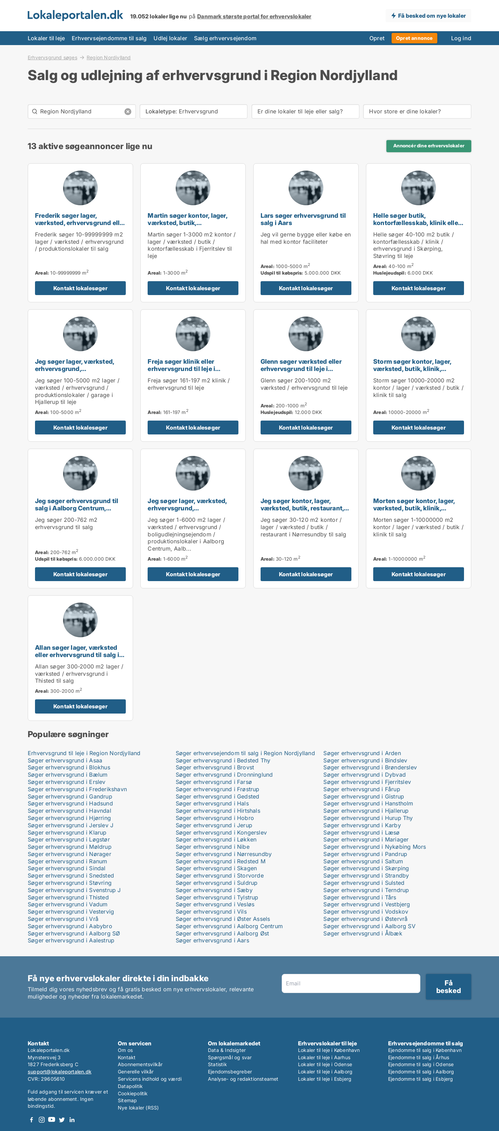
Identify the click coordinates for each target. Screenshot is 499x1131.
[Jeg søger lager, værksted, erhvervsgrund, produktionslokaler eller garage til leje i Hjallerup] (80, 375)
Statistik (217, 1064)
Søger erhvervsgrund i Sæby (214, 890)
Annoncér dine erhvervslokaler (428, 145)
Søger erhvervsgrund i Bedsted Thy (223, 760)
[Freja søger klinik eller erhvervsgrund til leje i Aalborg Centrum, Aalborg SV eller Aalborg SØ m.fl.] (193, 375)
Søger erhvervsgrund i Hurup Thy (368, 817)
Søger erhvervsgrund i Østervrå (365, 918)
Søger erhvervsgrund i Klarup (67, 832)
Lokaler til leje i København (329, 1050)
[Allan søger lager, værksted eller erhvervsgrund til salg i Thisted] (80, 658)
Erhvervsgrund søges (52, 57)
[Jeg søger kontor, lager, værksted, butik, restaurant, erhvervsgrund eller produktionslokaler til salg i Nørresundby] (306, 518)
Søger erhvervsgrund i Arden (362, 753)
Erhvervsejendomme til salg (109, 38)
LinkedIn (72, 1119)
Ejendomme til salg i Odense (421, 1064)
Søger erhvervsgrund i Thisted (68, 897)
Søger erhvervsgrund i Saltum (363, 861)
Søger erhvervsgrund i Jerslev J (70, 825)
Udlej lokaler (170, 38)
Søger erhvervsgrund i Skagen (216, 868)
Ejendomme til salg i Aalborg (421, 1071)
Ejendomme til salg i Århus (418, 1057)
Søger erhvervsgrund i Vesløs (215, 904)
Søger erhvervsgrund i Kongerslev (221, 832)
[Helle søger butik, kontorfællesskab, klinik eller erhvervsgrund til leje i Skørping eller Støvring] (418, 233)
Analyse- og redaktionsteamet (243, 1079)
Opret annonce (414, 38)
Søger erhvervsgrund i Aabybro (70, 926)
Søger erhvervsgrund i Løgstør (69, 839)
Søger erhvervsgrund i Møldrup (70, 846)
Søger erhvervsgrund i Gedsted (218, 796)
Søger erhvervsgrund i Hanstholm (368, 803)
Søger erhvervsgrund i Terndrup (366, 890)
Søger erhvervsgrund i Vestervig (71, 911)
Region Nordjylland (109, 57)
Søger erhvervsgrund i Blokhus (69, 767)
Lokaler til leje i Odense (325, 1064)
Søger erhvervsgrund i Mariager (366, 839)
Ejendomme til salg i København (425, 1050)
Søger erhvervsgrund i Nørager (69, 854)
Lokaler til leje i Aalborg (325, 1071)
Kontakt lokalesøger (80, 288)
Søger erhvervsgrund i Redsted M (220, 861)
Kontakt (126, 1057)
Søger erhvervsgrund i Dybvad (364, 774)
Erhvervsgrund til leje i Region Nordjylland (84, 753)
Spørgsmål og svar (230, 1057)
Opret (377, 38)
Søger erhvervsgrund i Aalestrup (71, 940)
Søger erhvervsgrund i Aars (212, 940)
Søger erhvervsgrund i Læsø (361, 832)
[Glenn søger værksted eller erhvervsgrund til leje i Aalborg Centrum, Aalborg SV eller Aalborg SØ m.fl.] (306, 375)
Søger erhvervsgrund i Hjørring (69, 817)
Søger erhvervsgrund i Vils (211, 911)
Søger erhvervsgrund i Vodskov (365, 911)
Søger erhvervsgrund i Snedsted (71, 875)
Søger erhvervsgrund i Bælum (67, 774)
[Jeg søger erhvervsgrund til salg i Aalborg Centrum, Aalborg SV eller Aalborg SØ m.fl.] (80, 518)
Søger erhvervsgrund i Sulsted (363, 882)
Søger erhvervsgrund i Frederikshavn (77, 789)
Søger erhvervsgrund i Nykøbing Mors (374, 846)
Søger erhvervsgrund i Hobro (215, 817)
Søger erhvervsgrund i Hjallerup (366, 810)
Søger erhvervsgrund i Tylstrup (217, 897)
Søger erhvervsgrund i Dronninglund (224, 774)
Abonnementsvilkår (140, 1064)
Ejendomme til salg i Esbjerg (420, 1079)
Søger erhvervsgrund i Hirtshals (218, 810)
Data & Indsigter (227, 1050)
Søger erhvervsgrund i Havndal (69, 810)
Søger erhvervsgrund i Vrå (63, 918)
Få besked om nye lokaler (432, 15)
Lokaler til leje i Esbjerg (324, 1079)
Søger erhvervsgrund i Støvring (70, 882)
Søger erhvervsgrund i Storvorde (220, 875)
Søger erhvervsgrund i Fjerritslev (367, 781)
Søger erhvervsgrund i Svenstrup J (74, 890)
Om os (125, 1050)
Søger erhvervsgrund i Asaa (65, 760)
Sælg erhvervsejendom (225, 38)
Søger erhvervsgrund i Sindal (67, 868)
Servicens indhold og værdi (150, 1079)
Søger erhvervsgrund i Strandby (366, 875)
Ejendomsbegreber (230, 1071)
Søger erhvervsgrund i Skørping (366, 868)
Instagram (41, 1119)
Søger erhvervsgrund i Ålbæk (362, 933)
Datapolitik (130, 1086)
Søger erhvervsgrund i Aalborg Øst (222, 933)
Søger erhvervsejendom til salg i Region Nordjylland (245, 753)
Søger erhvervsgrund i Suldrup (217, 882)
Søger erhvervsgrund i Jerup (214, 825)
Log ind (461, 38)
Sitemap (127, 1100)
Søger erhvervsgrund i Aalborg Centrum (229, 926)
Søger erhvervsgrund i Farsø (214, 781)
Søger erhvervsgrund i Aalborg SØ (74, 933)
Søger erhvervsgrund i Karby (362, 825)
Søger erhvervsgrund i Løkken (216, 839)
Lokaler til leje (46, 38)
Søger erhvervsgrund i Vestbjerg (366, 904)
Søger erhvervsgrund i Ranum (67, 861)
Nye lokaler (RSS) (138, 1108)
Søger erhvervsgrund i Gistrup (363, 796)
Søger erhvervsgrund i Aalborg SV (369, 926)
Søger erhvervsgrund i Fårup (361, 789)
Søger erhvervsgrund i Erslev (67, 781)
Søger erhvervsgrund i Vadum (67, 904)
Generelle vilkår (136, 1071)
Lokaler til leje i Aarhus (324, 1057)
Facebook (31, 1119)
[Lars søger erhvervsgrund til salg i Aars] (306, 233)
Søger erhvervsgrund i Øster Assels (223, 918)
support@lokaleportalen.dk (59, 1071)
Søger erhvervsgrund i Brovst (215, 767)
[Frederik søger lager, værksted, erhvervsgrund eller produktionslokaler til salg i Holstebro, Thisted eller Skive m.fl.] (80, 233)
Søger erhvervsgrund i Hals (212, 803)
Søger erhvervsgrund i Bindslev (365, 760)
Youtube (51, 1119)
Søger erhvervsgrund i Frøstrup (218, 789)
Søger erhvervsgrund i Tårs (359, 897)
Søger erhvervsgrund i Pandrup (365, 854)
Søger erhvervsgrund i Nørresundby (224, 854)
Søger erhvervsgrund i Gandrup (70, 796)
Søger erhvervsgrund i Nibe (213, 846)
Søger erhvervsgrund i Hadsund (70, 803)
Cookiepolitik (133, 1093)
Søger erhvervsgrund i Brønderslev (370, 767)
